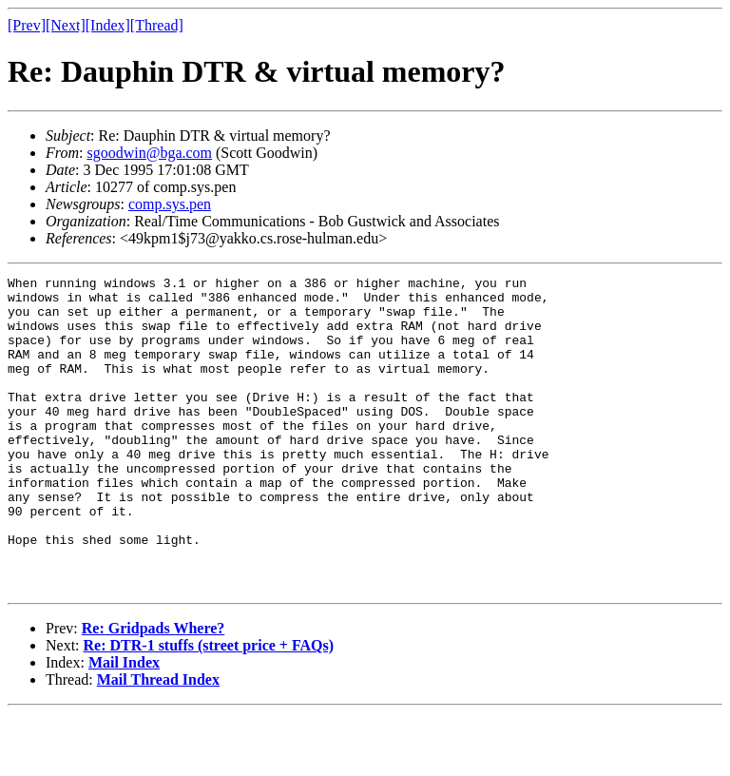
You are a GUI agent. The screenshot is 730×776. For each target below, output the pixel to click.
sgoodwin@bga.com (149, 153)
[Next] (66, 25)
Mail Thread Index (158, 742)
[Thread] (156, 25)
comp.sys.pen (169, 204)
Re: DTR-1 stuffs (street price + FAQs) (209, 708)
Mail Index (124, 725)
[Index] (108, 25)
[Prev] (27, 25)
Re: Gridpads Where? (153, 691)
